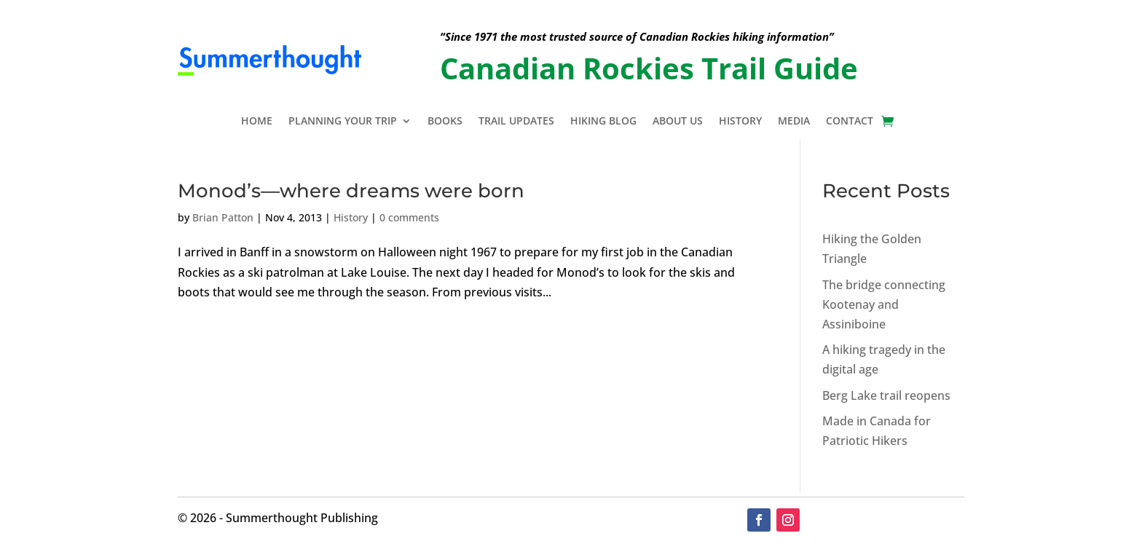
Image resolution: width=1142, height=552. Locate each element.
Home (256, 121)
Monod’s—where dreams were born (351, 190)
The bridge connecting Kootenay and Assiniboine (883, 304)
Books (445, 121)
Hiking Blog (603, 121)
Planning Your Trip (342, 121)
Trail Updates (516, 121)
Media (794, 121)
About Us (678, 121)
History (740, 121)
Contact (849, 121)
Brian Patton (222, 217)
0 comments (409, 217)
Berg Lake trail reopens (886, 395)
